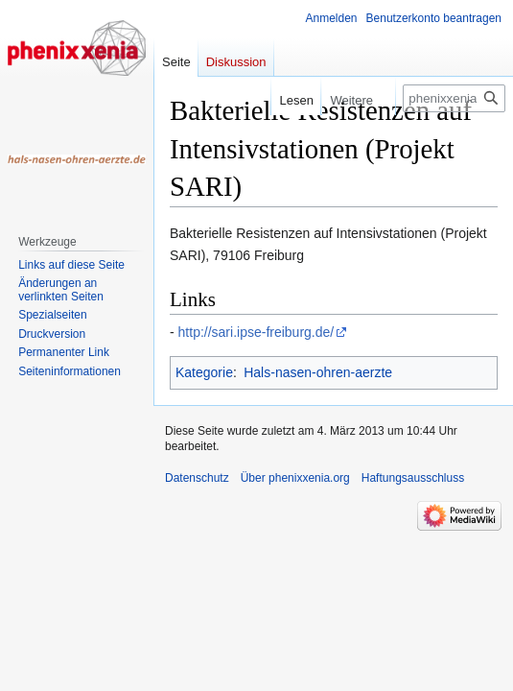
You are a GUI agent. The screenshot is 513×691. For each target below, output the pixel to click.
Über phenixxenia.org (295, 478)
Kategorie (204, 372)
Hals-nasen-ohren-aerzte (318, 372)
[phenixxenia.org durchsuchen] (454, 98)
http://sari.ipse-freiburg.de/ (256, 332)
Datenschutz (197, 478)
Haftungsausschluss (412, 478)
